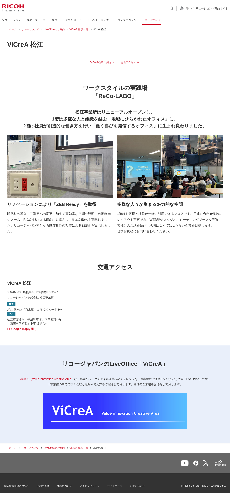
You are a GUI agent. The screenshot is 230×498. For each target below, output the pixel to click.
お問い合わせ (142, 487)
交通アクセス (128, 62)
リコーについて (30, 29)
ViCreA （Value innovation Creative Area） (46, 379)
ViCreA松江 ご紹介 (101, 62)
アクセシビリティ (94, 487)
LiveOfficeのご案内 (54, 29)
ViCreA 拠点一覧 (79, 29)
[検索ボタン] (164, 8)
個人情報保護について (21, 487)
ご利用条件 (48, 487)
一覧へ (202, 464)
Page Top (215, 465)
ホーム (13, 29)
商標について (69, 487)
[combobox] (142, 8)
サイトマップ (119, 487)
